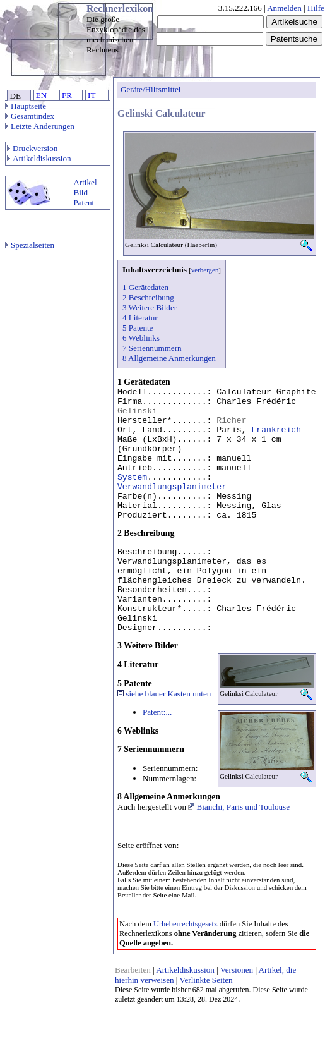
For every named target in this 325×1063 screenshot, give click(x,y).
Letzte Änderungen (39, 126)
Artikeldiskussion (39, 158)
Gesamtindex (29, 116)
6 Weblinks (141, 338)
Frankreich (276, 430)
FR (67, 95)
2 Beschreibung (148, 297)
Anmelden (284, 8)
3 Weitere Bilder (149, 307)
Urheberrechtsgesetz (185, 924)
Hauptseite (25, 106)
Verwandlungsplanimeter (172, 487)
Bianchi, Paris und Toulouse (239, 806)
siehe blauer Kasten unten (164, 693)
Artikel (85, 182)
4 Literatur (140, 317)
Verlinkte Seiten (206, 980)
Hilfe (315, 8)
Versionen (236, 970)
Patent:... (157, 712)
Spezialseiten (29, 245)
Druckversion (32, 148)
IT (91, 95)
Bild (80, 192)
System (132, 477)
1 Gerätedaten (145, 287)
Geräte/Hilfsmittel (150, 89)
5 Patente (137, 327)
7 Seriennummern (152, 348)
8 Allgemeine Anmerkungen (169, 358)
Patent (83, 202)
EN (41, 95)
